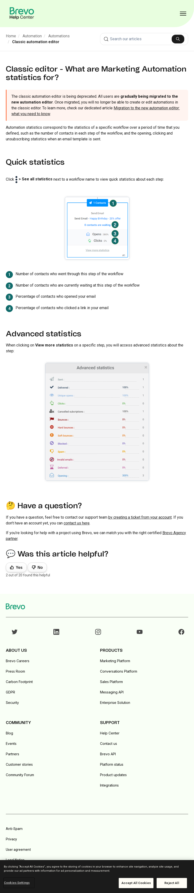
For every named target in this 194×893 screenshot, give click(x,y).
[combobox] (144, 39)
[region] (97, 876)
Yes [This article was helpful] (19, 567)
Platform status (111, 764)
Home (11, 36)
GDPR (10, 692)
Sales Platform (111, 682)
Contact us (108, 743)
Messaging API (112, 692)
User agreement (18, 850)
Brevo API (108, 754)
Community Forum (20, 775)
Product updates (113, 775)
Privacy (11, 839)
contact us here (77, 523)
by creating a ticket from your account (140, 517)
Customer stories (19, 764)
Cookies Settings (17, 883)
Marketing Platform (115, 661)
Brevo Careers (17, 661)
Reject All (171, 883)
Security (12, 702)
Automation (32, 36)
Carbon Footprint (19, 682)
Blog (9, 733)
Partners (12, 754)
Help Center (109, 733)
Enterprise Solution (115, 702)
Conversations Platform (118, 671)
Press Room (15, 671)
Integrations (109, 785)
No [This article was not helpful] (40, 567)
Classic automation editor (35, 42)
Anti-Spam (14, 829)
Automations (59, 36)
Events (11, 743)
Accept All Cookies (136, 883)
